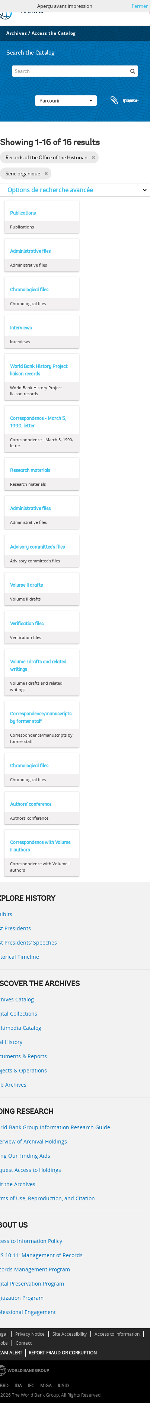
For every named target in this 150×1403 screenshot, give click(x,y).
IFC (31, 1385)
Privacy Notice (30, 1334)
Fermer (140, 6)
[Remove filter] (93, 157)
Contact (24, 1343)
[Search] (75, 71)
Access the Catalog (54, 33)
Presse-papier (123, 100)
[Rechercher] (132, 71)
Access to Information (117, 1334)
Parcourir (65, 100)
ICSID (63, 1385)
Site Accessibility (69, 1334)
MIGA (46, 1385)
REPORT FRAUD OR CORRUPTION (63, 1353)
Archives (16, 33)
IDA (18, 1385)
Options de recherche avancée (50, 190)
